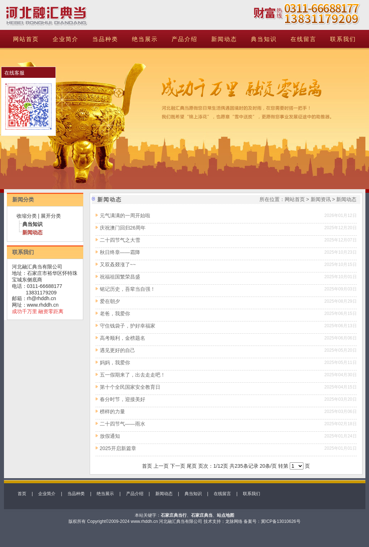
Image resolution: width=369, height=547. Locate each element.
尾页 (192, 466)
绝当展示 (145, 39)
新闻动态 (224, 39)
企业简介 (66, 39)
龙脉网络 (234, 521)
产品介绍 (184, 39)
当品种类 (105, 39)
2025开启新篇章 (118, 448)
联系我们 (343, 39)
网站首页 (26, 39)
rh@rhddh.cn (41, 298)
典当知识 (264, 39)
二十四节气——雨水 (122, 424)
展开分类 (51, 216)
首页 (22, 493)
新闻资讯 (321, 199)
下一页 (177, 466)
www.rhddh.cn (43, 305)
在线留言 (303, 39)
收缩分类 (27, 216)
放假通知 (110, 436)
